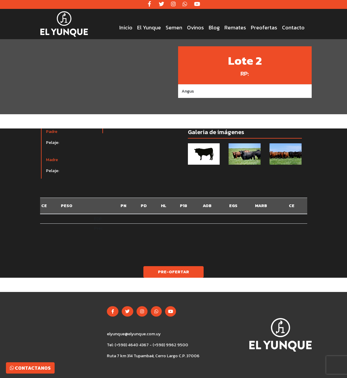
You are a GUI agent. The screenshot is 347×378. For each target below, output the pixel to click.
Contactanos (30, 367)
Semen (174, 27)
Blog (214, 27)
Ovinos (195, 27)
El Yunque (149, 27)
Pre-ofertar (173, 272)
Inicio (125, 27)
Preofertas (264, 27)
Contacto (293, 27)
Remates (235, 27)
